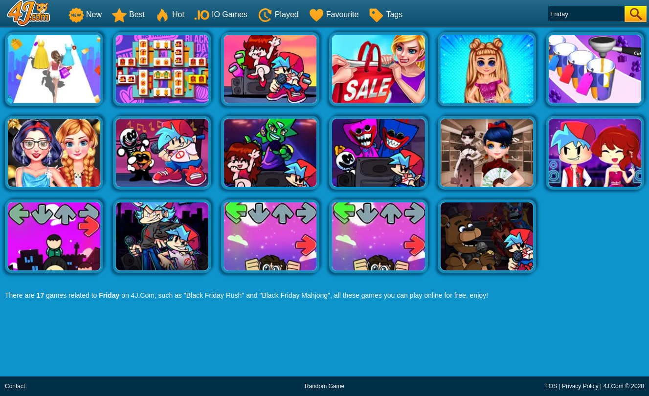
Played (278, 14)
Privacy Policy (580, 386)
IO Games (220, 14)
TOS (551, 386)
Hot (169, 14)
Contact (15, 386)
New (85, 14)
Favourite (334, 14)
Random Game (324, 386)
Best (128, 14)
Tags (385, 14)
